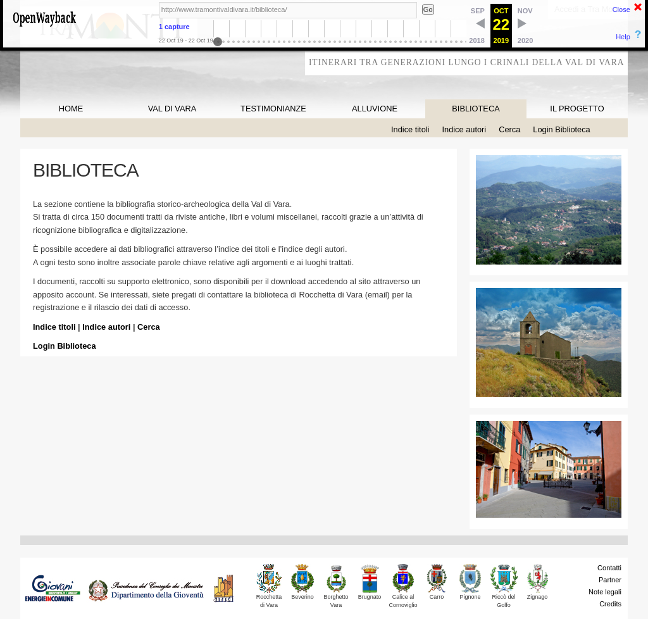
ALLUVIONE (374, 108)
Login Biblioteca (561, 129)
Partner (610, 580)
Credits (610, 604)
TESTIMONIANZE (273, 108)
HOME (71, 108)
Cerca (509, 129)
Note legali (605, 592)
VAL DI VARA (172, 108)
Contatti (609, 568)
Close (621, 9)
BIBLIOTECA (475, 108)
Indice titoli (410, 129)
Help (623, 37)
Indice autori (464, 129)
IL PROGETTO (577, 108)
